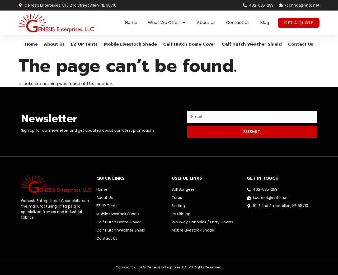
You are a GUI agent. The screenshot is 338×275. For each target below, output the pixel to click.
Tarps (177, 197)
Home (131, 22)
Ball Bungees (183, 189)
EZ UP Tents (84, 44)
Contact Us (238, 22)
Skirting (178, 205)
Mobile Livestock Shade (130, 44)
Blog (264, 22)
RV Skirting (181, 214)
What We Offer (167, 22)
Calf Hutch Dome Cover (189, 44)
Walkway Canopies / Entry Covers (202, 222)
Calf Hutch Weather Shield (252, 44)
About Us (206, 22)
